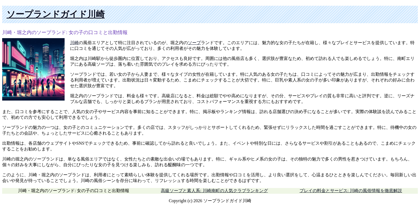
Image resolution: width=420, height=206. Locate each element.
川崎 (74, 42)
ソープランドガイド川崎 (56, 14)
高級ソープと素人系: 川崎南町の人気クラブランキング (214, 190)
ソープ (194, 42)
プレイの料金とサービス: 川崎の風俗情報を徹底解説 (351, 190)
